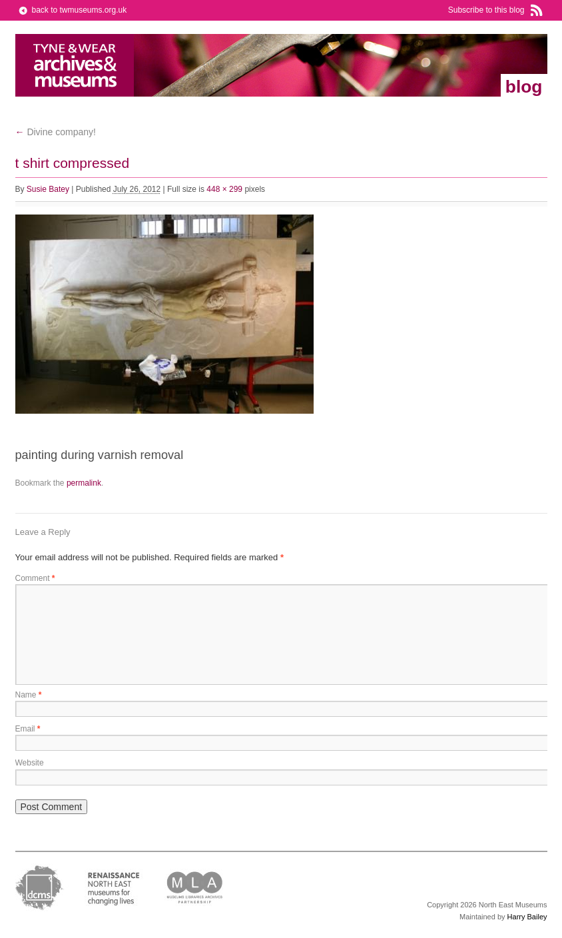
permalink (84, 483)
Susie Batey (48, 189)
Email (28, 728)
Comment (35, 578)
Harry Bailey (527, 917)
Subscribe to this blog (486, 10)
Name (28, 695)
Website (29, 762)
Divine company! (55, 132)
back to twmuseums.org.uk (79, 10)
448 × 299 (224, 189)
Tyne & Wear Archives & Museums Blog (75, 65)
